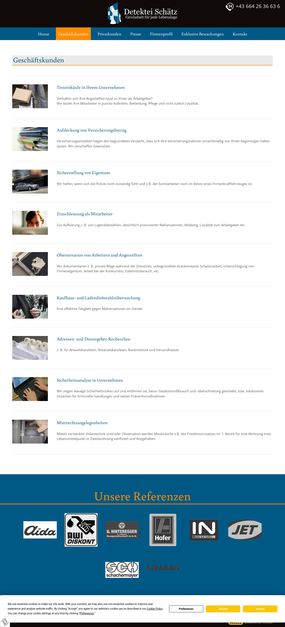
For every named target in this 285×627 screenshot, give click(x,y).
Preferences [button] (87, 613)
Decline (223, 609)
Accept (260, 609)
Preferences (186, 609)
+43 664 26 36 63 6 (258, 6)
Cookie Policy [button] (155, 608)
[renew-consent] (5, 622)
